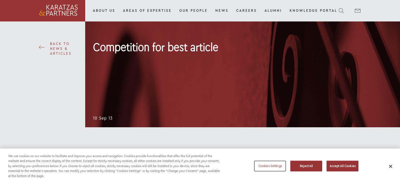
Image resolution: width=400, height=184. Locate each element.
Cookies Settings (270, 168)
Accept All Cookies (343, 168)
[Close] (390, 169)
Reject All (306, 168)
